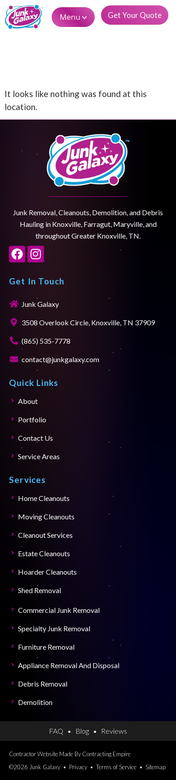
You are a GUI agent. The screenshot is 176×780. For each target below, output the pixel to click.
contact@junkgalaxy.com (60, 359)
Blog (82, 731)
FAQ (56, 731)
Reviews (114, 731)
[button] (73, 17)
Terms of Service (116, 767)
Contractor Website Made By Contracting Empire (70, 754)
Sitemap (155, 767)
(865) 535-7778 (46, 341)
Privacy (78, 767)
